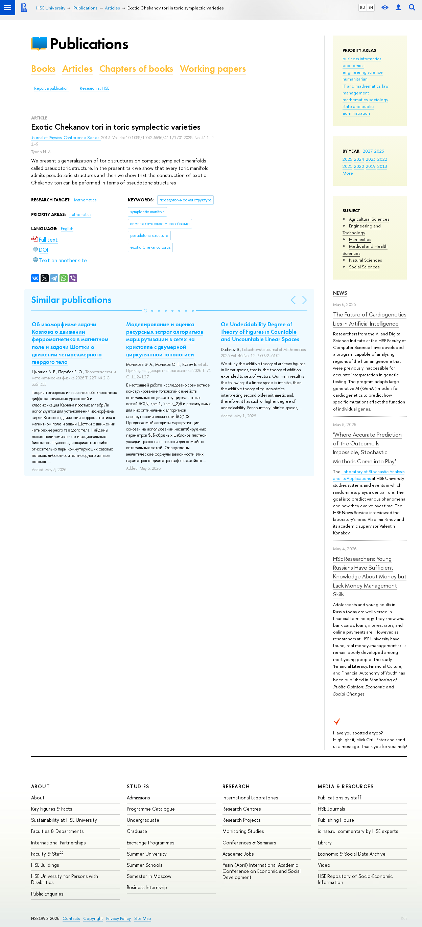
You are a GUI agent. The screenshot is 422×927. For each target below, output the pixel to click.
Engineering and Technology (362, 229)
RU (362, 7)
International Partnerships (58, 842)
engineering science (363, 72)
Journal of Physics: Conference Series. (66, 137)
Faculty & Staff (47, 854)
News (340, 292)
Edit (404, 917)
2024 (359, 159)
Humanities (360, 239)
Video (324, 865)
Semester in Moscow (149, 876)
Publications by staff (339, 797)
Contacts (71, 918)
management (356, 93)
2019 (371, 166)
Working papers (213, 68)
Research (236, 786)
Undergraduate (143, 820)
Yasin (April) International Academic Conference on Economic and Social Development (261, 871)
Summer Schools (144, 865)
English (67, 228)
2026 (379, 151)
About (40, 786)
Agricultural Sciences (369, 219)
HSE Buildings (45, 865)
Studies (138, 786)
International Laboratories (250, 797)
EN (371, 7)
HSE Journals (331, 808)
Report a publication (51, 88)
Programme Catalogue (151, 808)
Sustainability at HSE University (64, 820)
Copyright (93, 918)
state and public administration (358, 109)
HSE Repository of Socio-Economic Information (355, 879)
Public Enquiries (47, 893)
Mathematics (85, 200)
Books (43, 68)
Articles (77, 68)
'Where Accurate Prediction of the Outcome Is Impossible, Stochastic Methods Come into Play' (367, 448)
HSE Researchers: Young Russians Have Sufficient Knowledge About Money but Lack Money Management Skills (369, 576)
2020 (359, 166)
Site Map (142, 918)
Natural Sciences (365, 260)
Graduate (137, 831)
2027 (368, 151)
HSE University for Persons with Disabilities (64, 879)
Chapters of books (136, 68)
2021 (347, 166)
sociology (378, 99)
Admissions (138, 797)
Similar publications (71, 300)
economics (353, 65)
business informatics (362, 59)
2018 (382, 166)
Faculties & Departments (57, 831)
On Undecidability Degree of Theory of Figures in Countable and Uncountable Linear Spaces (260, 332)
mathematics (355, 99)
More (348, 173)
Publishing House (336, 820)
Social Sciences (364, 267)
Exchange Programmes (150, 842)
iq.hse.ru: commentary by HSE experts (358, 831)
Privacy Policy (118, 918)
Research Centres (241, 808)
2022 (382, 159)
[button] (145, 310)
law (385, 86)
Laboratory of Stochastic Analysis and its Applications (368, 474)
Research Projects (241, 820)
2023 (371, 159)
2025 (347, 159)
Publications (89, 43)
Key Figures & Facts (51, 808)
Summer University (147, 854)
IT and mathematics (361, 86)
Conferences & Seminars (249, 842)
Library (325, 842)
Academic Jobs (238, 854)
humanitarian (355, 79)
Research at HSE (94, 88)
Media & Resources (346, 786)
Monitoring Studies (243, 831)
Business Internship (147, 887)
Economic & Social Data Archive (351, 854)
